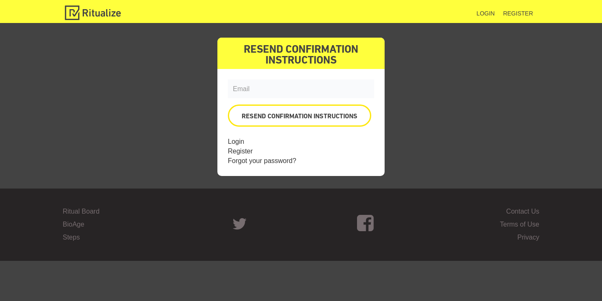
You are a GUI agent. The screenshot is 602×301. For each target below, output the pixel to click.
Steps (71, 237)
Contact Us (522, 211)
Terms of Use (519, 224)
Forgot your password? (262, 160)
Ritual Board (81, 211)
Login (486, 13)
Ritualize (93, 12)
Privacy (528, 237)
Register (518, 13)
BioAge (73, 224)
